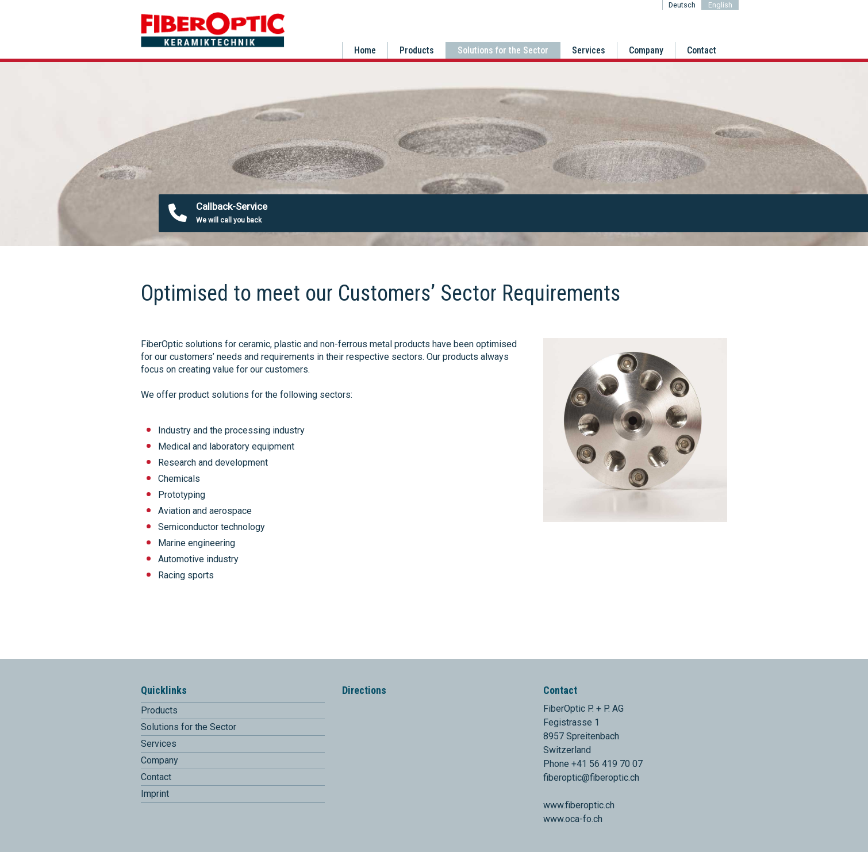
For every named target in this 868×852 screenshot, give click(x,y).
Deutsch (682, 5)
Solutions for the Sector (503, 50)
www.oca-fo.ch (572, 818)
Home (365, 50)
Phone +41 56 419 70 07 (593, 763)
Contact (701, 50)
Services (588, 50)
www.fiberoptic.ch (578, 805)
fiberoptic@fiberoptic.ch (591, 777)
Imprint (155, 793)
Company (646, 50)
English (720, 5)
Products (417, 50)
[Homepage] (213, 45)
